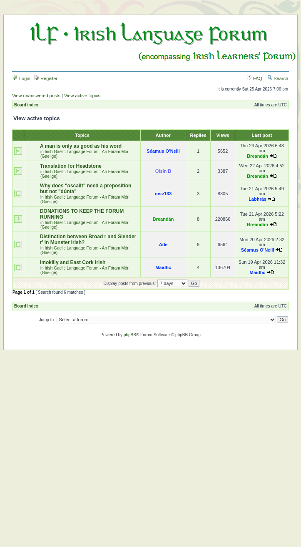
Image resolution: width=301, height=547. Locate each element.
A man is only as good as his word (81, 146)
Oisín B (163, 171)
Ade (163, 244)
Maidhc (163, 267)
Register (45, 78)
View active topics (82, 95)
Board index (26, 105)
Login (21, 78)
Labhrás (257, 199)
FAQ (254, 78)
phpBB (130, 335)
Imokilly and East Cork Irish (72, 262)
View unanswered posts (36, 95)
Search (277, 78)
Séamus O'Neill (163, 151)
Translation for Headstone (71, 166)
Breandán (257, 156)
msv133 (163, 193)
